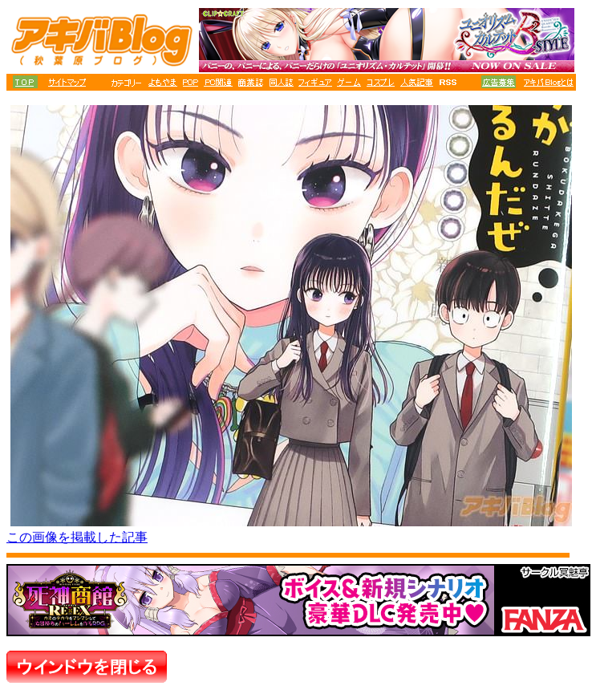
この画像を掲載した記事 (77, 537)
